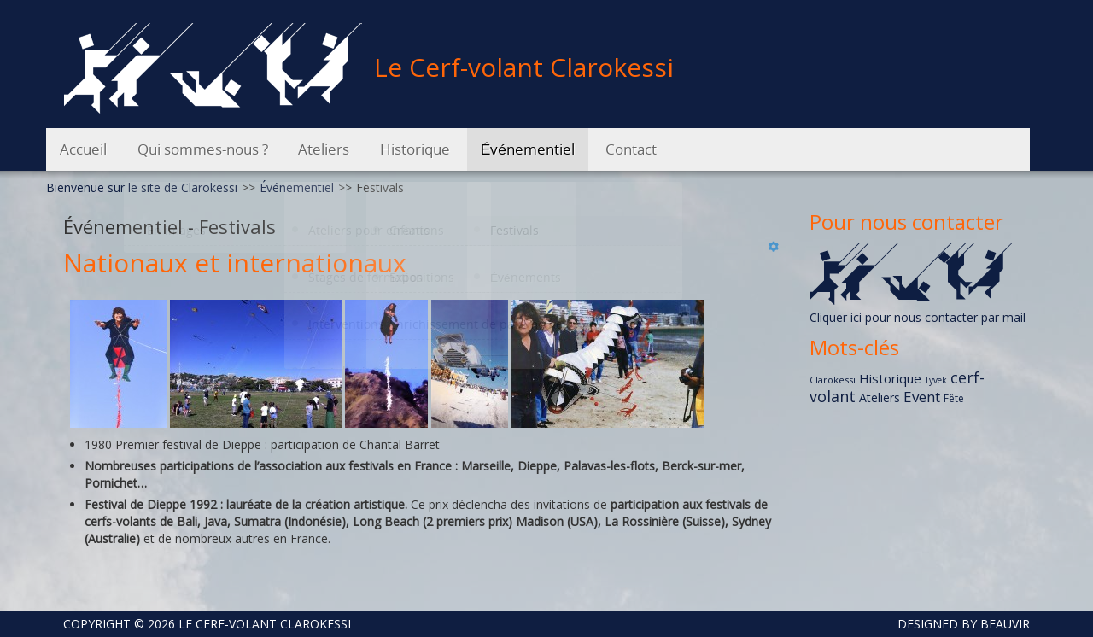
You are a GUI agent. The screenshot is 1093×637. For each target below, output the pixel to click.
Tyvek (936, 380)
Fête (954, 398)
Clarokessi (833, 379)
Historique (890, 378)
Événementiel (297, 187)
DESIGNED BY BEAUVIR (957, 624)
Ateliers (879, 397)
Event (921, 396)
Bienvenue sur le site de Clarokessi (141, 187)
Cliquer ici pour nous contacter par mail (918, 317)
